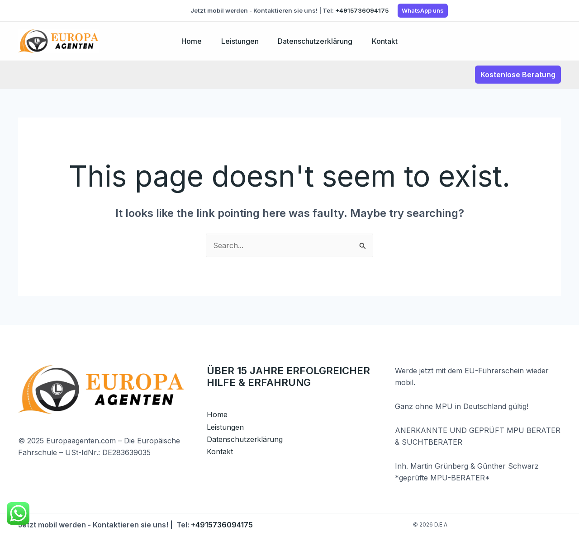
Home (188, 41)
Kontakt (388, 41)
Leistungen (238, 41)
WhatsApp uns (423, 10)
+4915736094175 (362, 10)
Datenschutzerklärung (316, 41)
